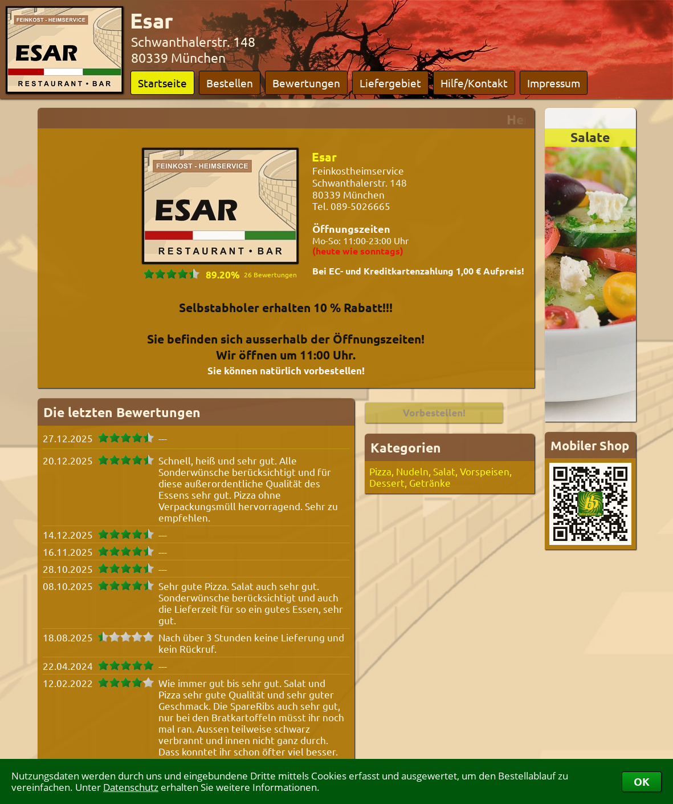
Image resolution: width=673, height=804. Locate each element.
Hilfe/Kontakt (474, 83)
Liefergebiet (390, 83)
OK (642, 781)
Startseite (162, 83)
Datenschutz (130, 787)
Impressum (553, 83)
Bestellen (229, 83)
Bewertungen (306, 83)
